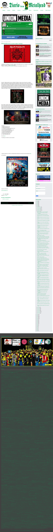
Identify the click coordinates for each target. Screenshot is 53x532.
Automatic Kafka (32, 383)
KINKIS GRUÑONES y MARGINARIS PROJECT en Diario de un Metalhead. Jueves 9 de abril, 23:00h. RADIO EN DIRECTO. (45, 54)
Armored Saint (47, 381)
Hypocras (46, 436)
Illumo (12, 437)
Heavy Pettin (41, 433)
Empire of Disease (33, 415)
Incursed (41, 438)
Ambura (23, 377)
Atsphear (3, 383)
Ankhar (24, 379)
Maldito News (23, 456)
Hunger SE (26, 436)
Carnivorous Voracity (50, 395)
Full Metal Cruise (28, 425)
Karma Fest (15, 444)
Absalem (5, 373)
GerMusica (3, 427)
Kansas (12, 444)
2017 (37, 317)
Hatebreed (28, 432)
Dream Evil (38, 411)
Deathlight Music (42, 405)
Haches (37, 430)
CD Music (25, 396)
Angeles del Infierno (37, 378)
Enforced (23, 416)
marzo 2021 (38, 311)
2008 (37, 326)
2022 (17, 371)
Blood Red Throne (10, 391)
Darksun (10, 404)
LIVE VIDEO (22, 453)
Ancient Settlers (12, 378)
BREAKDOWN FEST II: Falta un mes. (43, 49)
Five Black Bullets (50, 422)
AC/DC (20, 373)
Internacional (36, 10)
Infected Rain (2, 439)
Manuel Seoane (35, 457)
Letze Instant (28, 451)
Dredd (47, 411)
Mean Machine (26, 459)
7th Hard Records (22, 372)
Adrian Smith (48, 374)
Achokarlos (33, 373)
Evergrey (18, 419)
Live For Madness (9, 453)
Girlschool (46, 427)
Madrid (23, 455)
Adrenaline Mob (34, 374)
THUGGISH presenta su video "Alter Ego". (42, 249)
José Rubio (11, 443)
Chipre (26, 398)
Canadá (21, 395)
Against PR (40, 375)
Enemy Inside (19, 416)
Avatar (6, 384)
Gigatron (30, 427)
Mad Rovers (7, 455)
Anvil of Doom (10, 380)
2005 (25, 370)
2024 (22, 371)
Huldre (6, 436)
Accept (23, 373)
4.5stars (4, 372)
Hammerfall (11, 431)
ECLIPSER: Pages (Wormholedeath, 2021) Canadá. (43, 236)
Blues (42, 391)
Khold (44, 444)
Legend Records (15, 450)
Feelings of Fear (32, 421)
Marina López (18, 458)
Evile (49, 419)
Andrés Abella (21, 378)
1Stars (17, 370)
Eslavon (51, 417)
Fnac (42, 423)
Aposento (40, 380)
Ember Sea (15, 415)
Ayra (30, 384)
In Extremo (2, 438)
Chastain (30, 397)
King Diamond (25, 445)
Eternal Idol (31, 418)
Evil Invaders (39, 419)
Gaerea (47, 425)
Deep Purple (11, 406)
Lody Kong (33, 453)
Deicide (34, 406)
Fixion (2, 423)
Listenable (38, 452)
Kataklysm (28, 444)
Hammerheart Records (17, 431)
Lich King (15, 452)
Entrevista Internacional (13, 417)
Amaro (14, 377)
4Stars (9, 372)
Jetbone (6, 442)
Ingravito (29, 439)
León (46, 450)
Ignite (7, 437)
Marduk (5, 458)
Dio (25, 409)
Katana (30, 444)
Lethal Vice (15, 451)
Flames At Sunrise (6, 423)
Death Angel (16, 405)
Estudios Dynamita (17, 418)
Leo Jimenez (42, 450)
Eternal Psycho (36, 418)
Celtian (28, 396)
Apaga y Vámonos (26, 380)
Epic (28, 417)
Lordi (42, 453)
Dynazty (41, 412)
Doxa (14, 411)
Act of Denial (49, 373)
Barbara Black (39, 385)
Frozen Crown (8, 425)
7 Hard (18, 372)
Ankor (30, 379)
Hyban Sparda (32, 436)
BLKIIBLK (45, 390)
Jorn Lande (49, 442)
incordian (38, 438)
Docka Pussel (19, 410)
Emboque (22, 415)
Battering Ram (35, 386)
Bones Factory (29, 392)
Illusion (14, 437)
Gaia (49, 425)
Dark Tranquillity (41, 403)
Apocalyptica (36, 380)
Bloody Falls (27, 391)
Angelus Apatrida (44, 378)
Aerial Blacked (14, 375)
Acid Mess (41, 373)
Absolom (15, 373)
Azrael (45, 384)
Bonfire (43, 392)
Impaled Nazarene (24, 437)
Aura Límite (21, 383)
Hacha (34, 430)
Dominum (36, 410)
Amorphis (4, 378)
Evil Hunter (31, 419)
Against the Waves (45, 375)
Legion (18, 450)
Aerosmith (18, 375)
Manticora (27, 457)
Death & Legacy (11, 405)
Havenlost (36, 432)
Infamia (51, 438)
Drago (26, 411)
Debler (51, 405)
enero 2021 (38, 313)
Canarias (25, 395)
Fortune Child (9, 424)
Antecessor (50, 379)
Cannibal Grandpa (44, 395)
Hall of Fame (50, 430)
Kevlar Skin (41, 444)
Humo (20, 436)
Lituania (49, 452)
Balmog (25, 385)
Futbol (40, 425)
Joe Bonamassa (14, 442)
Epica (31, 417)
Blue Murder (39, 391)
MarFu (8, 458)
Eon (21, 417)
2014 (37, 320)
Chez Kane (48, 397)
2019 (37, 315)
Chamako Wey (16, 397)
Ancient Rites (7, 378)
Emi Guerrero (28, 415)
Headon (46, 432)
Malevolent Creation (42, 456)
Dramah (35, 411)
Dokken (32, 410)
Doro (5, 411)
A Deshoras (33, 372)
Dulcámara (8, 412)
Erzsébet (38, 417)
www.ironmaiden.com (4, 190)
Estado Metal (5, 418)
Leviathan (35, 451)
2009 (37, 325)
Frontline (4, 425)
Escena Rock (41, 417)
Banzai (31, 385)
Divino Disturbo (8, 410)
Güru (16, 430)
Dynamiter (38, 412)
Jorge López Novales (37, 442)
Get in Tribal (11, 427)
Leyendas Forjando (7, 452)
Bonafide (18, 392)
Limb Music (27, 452)
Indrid (44, 438)
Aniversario (21, 379)
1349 (10, 370)
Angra (49, 378)
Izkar (21, 441)
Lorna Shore (49, 453)
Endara (7, 416)
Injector (32, 439)
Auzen (43, 383)
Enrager (33, 416)
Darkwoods (17, 404)
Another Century (47, 379)
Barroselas (14, 386)
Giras (41, 427)
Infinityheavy (22, 439)
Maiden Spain (2, 456)
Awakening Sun (24, 384)
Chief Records (6, 398)
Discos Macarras (42, 409)
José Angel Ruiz (6, 443)
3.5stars (42, 371)
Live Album (3, 453)
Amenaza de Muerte (30, 377)
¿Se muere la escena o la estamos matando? (44, 114)
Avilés (18, 384)
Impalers (30, 437)
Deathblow (35, 405)
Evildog (46, 419)
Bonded (21, 392)
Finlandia (19, 422)
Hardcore (50, 431)
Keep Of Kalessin (37, 444)
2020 (37, 314)
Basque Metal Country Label (24, 386)
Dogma (30, 410)
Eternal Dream (23, 418)
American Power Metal (39, 377)
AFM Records (23, 375)
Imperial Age (33, 437)
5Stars (15, 372)
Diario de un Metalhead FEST (32, 408)
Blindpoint (35, 390)
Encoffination (51, 415)
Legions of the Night (29, 450)
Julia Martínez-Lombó (38, 443)
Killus (11, 445)
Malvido (52, 456)
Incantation (32, 438)
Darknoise (2, 404)
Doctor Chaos (23, 410)
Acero (30, 373)
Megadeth (37, 459)
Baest (8, 385)
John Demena (28, 442)
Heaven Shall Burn (14, 433)
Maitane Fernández (7, 456)
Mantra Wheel (30, 457)
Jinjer (8, 442)
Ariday (36, 381)
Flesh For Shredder (17, 423)
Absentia (11, 373)
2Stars (38, 371)
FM (40, 423)
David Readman (24, 404)
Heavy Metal (26, 433)
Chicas (2, 398)
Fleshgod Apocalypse (22, 423)
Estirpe (13, 418)
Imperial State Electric (38, 437)
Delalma (40, 406)
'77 (1, 370)
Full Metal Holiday (33, 425)
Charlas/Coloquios (25, 397)
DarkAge (45, 403)
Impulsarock (47, 437)
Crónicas (19, 10)
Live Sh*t (18, 453)
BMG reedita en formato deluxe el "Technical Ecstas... (43, 237)
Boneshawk (39, 392)
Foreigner (5, 424)
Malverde (49, 456)
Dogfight (27, 410)
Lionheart (36, 452)
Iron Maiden (5, 195)
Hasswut (14, 432)
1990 (14, 370)
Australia (24, 383)
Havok (39, 432)
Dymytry (35, 412)
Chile (18, 398)
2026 (28, 371)
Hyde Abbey (42, 436)
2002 (37, 329)
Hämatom (2, 431)
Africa (26, 375)
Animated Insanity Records (16, 379)
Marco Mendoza (43, 457)
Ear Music (47, 412)
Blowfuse (36, 391)
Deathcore (38, 405)
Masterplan (4, 459)
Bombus (11, 392)
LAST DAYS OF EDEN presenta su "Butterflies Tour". (43, 286)
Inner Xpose (38, 439)
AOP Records (15, 380)
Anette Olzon (25, 378)
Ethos (40, 418)
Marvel (31, 458)
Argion (31, 381)
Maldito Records (28, 456)
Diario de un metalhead (23, 408)
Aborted (2, 373)
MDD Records (22, 459)
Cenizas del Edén (40, 396)
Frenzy (45, 424)
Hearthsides (4, 433)
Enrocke (36, 416)
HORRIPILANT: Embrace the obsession (41, 293)
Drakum (33, 411)
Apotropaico (43, 380)
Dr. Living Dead (18, 411)
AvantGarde (2, 384)
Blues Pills (45, 391)
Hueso (2, 436)
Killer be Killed (8, 445)
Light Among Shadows (22, 452)
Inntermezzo (41, 439)
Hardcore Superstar (3, 432)
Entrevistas (25, 10)
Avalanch (46, 383)
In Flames (6, 438)
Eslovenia (2, 418)
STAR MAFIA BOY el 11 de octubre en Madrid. (42, 265)
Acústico (11, 374)
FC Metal (11, 421)
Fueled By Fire (23, 425)
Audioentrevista (12, 383)
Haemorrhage (40, 430)
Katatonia (33, 444)
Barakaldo (35, 385)
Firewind (34, 422)
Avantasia (50, 383)
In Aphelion (51, 437)
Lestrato (11, 451)
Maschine (38, 458)
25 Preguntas (31, 371)
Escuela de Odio (46, 417)
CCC (22, 396)
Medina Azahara (31, 459)
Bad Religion (5, 385)
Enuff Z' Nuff (18, 417)
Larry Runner (32, 448)
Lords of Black (45, 453)
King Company (21, 445)
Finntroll (23, 422)
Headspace (49, 432)
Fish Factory (44, 422)
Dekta (37, 406)
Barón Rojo (9, 386)
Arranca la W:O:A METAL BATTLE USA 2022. (42, 214)
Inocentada (45, 439)
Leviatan (32, 451)
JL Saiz (11, 442)
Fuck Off (20, 425)
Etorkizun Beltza (46, 418)
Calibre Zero (9, 395)
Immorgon (17, 437)
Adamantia (22, 374)
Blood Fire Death (3, 391)
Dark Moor (31, 403)
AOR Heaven (21, 380)
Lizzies (26, 453)
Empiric (38, 415)
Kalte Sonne (47, 443)
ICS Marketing (3, 437)
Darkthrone (13, 404)
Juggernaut (33, 443)
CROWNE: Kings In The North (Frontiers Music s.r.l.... (43, 274)
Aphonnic (32, 380)
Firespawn (31, 422)
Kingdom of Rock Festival (31, 445)
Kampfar (5, 444)
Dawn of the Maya (35, 404)
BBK (47, 386)
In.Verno (29, 438)
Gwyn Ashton (26, 430)
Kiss (42, 445)
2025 (25, 371)
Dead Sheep (3, 405)
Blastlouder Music (17, 390)
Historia (8, 10)
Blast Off (5, 390)
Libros (11, 452)
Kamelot (2, 444)
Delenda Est (46, 406)
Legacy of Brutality (49, 449)
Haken (47, 430)
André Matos (16, 378)
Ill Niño (9, 437)
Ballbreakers (21, 385)
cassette (12, 396)
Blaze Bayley (22, 390)
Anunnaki (5, 380)
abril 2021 (38, 310)
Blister (42, 390)
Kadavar (44, 443)
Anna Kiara (33, 379)
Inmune (35, 439)
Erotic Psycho (34, 417)
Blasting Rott (12, 390)
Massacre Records (44, 458)
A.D (40, 372)
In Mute (10, 438)
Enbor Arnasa (47, 415)
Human (9, 436)
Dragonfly (29, 411)
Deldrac (43, 406)
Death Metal (29, 405)
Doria (51, 410)
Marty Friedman (27, 458)
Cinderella (40, 398)
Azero (37, 384)
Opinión (13, 10)
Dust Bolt (32, 412)
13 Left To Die (7, 370)
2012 (37, 322)
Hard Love (38, 431)
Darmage (20, 404)
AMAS (17, 377)
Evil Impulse (35, 419)
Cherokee (37, 397)
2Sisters (35, 371)
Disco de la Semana (32, 409)
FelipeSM (36, 421)
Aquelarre (46, 380)
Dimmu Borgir (13, 409)
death (7, 405)
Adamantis (25, 374)
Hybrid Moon (36, 436)
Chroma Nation (30, 398)
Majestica (13, 456)
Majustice (16, 456)
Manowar (20, 457)
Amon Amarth (48, 377)
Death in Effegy (24, 405)
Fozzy (17, 424)
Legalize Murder (10, 450)
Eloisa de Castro (4, 415)
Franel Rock (27, 424)
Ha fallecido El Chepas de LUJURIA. (43, 118)
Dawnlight (39, 404)
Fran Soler (20, 424)
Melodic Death (48, 459)
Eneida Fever (15, 416)
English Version (30, 416)
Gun (4, 430)
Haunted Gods (32, 432)
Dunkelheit (16, 412)
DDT (44, 404)
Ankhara (27, 379)
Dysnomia (44, 412)
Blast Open (8, 390)
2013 (37, 321)
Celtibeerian (32, 396)
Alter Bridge (5, 377)
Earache (51, 412)
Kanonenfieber (8, 444)
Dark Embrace (19, 403)
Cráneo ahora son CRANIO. (40, 250)
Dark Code (2, 403)
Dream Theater (43, 411)
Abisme (51, 372)
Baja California (13, 385)
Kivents (8, 446)
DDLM (42, 404)
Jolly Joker (31, 442)
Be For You (50, 386)
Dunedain (12, 412)
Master (49, 458)
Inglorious (26, 439)
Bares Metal (5, 386)
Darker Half (48, 403)
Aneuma (28, 378)
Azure (48, 384)
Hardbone (47, 431)
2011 (37, 323)
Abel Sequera (43, 372)
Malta (46, 456)
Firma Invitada (39, 422)
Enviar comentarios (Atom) (19, 205)
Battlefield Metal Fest (44, 386)
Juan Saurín (16, 443)
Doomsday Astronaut (47, 410)
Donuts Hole (39, 410)
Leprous (9, 451)
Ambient (20, 377)
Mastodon (8, 459)
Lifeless (18, 452)
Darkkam (51, 403)
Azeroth (40, 384)
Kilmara (14, 445)
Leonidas (49, 450)
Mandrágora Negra (9, 457)
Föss (14, 424)
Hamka (5, 431)
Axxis (27, 384)
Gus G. (20, 430)
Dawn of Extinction (29, 404)
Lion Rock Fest (31, 452)
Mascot (40, 458)
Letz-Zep (25, 451)
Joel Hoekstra (24, 442)
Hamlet (8, 431)
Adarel (28, 374)
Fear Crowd (15, 421)
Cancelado (28, 395)
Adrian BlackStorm (43, 374)
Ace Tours (27, 373)
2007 (37, 327)
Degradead (31, 406)
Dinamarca (17, 409)
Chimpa (21, 398)
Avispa (21, 384)
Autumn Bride (37, 383)
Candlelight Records (33, 395)
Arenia (24, 381)
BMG (47, 391)
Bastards (29, 386)
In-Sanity (27, 438)
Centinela (44, 396)
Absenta (8, 373)
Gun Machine (7, 430)
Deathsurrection (47, 405)
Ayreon (32, 384)
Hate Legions (24, 432)
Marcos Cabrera (48, 457)
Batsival (32, 386)
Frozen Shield (12, 425)
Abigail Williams (48, 372)
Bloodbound (14, 391)
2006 (37, 328)
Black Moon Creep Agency (10, 389)
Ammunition (44, 377)
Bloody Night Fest (32, 391)
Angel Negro (32, 378)
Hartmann (11, 432)
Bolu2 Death (3, 392)
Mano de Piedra (16, 457)
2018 (37, 316)
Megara (41, 459)
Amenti (35, 377)
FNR (45, 423)
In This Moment (14, 438)
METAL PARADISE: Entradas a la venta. (41, 254)
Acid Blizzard (37, 373)
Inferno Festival (10, 439)
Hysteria (49, 436)
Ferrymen (46, 421)
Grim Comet (11, 429)
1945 (12, 370)
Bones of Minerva (35, 392)
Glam (49, 427)
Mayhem (15, 459)
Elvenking (8, 415)
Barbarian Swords (44, 385)
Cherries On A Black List (43, 397)
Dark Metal (28, 403)
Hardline (8, 432)
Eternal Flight (27, 418)
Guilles (2, 430)
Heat (7, 433)
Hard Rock (41, 431)
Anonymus (43, 379)
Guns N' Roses (13, 430)
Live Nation (13, 453)
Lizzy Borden (29, 453)
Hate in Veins (20, 432)
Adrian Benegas (38, 374)
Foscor (12, 424)
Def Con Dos (19, 406)
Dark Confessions (7, 403)
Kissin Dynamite (46, 445)
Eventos (41, 10)
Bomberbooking (8, 392)
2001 (37, 330)
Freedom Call (40, 424)
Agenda (3, 10)
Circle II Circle (46, 398)
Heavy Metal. (37, 433)
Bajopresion (17, 385)
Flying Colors (37, 423)
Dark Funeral (24, 403)
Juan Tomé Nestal (21, 443)
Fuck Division (16, 425)
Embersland (18, 415)
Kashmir (25, 444)
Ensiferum (39, 416)
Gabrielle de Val (44, 425)
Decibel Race (6, 406)
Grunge (40, 429)
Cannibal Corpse (39, 395)
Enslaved (42, 416)
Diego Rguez (7, 409)
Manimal (12, 457)
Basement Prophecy (18, 386)
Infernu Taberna (14, 439)
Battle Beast (39, 386)
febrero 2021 (38, 312)
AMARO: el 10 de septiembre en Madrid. (41, 230)
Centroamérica (48, 396)
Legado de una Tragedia (4, 450)
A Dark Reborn (28, 372)
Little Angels (45, 452)
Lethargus (19, 451)
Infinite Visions (18, 439)
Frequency (48, 424)
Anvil (7, 380)
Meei (34, 459)
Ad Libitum (14, 374)
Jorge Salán (45, 442)
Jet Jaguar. (2, 442)
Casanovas (7, 396)
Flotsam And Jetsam (32, 423)
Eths (42, 418)
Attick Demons (6, 383)
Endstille (13, 416)
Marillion (11, 458)
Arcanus (49, 380)
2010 (37, 324)
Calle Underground (14, 395)
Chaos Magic (20, 397)
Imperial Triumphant (43, 437)
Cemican (36, 396)
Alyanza (11, 377)
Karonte (19, 444)
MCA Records (18, 459)
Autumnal (41, 383)
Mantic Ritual (24, 457)
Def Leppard (23, 406)
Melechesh (44, 459)
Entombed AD (45, 416)
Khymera (48, 444)
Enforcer (26, 416)
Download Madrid (10, 411)
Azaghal (35, 384)
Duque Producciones (25, 412)
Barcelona (48, 385)
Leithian (34, 450)
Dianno (13, 408)
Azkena (42, 384)
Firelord (28, 422)
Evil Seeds (43, 419)
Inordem (49, 439)
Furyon (37, 425)
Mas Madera (34, 458)
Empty (40, 415)
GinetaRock (33, 427)
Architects (9, 381)
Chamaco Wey (11, 397)
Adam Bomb (18, 374)
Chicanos (51, 397)
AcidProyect (45, 373)
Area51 (18, 381)
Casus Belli (15, 396)
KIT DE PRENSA (50, 445)
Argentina (28, 381)
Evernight (21, 419)
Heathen (10, 433)
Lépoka (5, 451)
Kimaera (17, 445)
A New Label (37, 372)
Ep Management (25, 417)
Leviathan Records (39, 451)
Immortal (20, 437)
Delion (49, 406)
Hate (16, 432)
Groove (25, 429)
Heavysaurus (45, 433)
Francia (23, 424)
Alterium (8, 377)
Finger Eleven (15, 422)
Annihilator (37, 379)
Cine (43, 398)
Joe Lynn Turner (19, 442)
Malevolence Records (36, 456)
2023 (19, 371)
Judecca (30, 443)
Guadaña (50, 429)
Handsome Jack (23, 431)
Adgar (30, 374)
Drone (49, 411)
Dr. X (24, 411)
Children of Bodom (14, 398)
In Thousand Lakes (19, 438)
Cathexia (19, 396)
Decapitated (2, 406)
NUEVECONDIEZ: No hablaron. (41, 235)
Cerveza (6, 397)
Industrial (47, 438)
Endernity (10, 416)
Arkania (41, 381)
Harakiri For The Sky (32, 431)
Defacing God (27, 406)
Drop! (51, 411)
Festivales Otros (5, 422)
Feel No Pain (23, 421)
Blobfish (48, 390)
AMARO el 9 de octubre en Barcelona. (41, 294)
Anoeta (40, 379)
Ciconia (37, 398)
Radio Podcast (48, 10)
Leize (36, 450)
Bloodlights (18, 391)
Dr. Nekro (22, 411)
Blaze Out (27, 390)
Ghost (18, 427)
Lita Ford (42, 452)
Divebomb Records (3, 410)
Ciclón (34, 398)
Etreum (49, 418)
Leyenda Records (47, 451)
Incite (35, 438)
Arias (34, 381)
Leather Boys (31, 449)
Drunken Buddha (3, 412)
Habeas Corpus (30, 430)
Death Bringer (20, 405)
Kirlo (40, 445)
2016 (37, 318)
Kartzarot (22, 444)
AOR (18, 380)
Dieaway (3, 409)
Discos (30, 10)
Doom (42, 410)
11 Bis (4, 370)
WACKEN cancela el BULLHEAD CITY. (41, 240)
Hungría (29, 436)
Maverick (12, 459)
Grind (18, 429)
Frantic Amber (32, 424)
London (39, 453)
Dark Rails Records (36, 403)
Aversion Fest (14, 384)
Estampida (9, 418)
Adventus (6, 375)
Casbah (10, 396)
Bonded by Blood (24, 392)
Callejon (18, 395)
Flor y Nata (27, 423)
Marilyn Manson (14, 458)
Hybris (39, 436)
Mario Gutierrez (22, 458)
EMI (24, 415)
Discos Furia (37, 409)
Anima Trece (5, 379)
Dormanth (2, 411)
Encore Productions (3, 416)
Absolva (18, 373)
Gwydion (23, 430)
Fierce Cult (11, 422)
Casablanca (2, 396)
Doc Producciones (13, 410)
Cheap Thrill (33, 397)
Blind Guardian (31, 390)
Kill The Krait (3, 445)
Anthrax (2, 380)
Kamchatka (51, 443)
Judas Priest (26, 443)
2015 (37, 319)
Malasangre (19, 456)
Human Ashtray (13, 436)
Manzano (39, 457)
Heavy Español (19, 433)
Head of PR (42, 432)
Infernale (6, 439)
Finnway (25, 422)
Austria (27, 383)
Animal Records (10, 379)
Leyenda (43, 451)
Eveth (24, 419)
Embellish (11, 415)
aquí (30, 153)
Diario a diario (17, 408)
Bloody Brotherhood (22, 391)
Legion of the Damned (23, 450)
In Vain (23, 438)
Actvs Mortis (6, 374)
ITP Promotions (6, 441)
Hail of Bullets (44, 430)
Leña (38, 450)
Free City (36, 424)
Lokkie (36, 453)
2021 (14, 371)
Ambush (26, 377)
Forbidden (2, 424)
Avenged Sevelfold (9, 384)
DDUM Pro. (47, 404)
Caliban (6, 395)
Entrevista (49, 416)
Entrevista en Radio (4, 417)
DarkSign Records (6, 404)
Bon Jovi (14, 392)
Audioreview (16, 383)
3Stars (47, 371)
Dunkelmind (19, 412)
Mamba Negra (4, 457)
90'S (25, 372)
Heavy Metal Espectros (33, 433)
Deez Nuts (15, 406)
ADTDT (3, 375)
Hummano (17, 436)
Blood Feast (51, 390)
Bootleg (46, 392)
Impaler (28, 437)
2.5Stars (20, 370)
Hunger (23, 436)
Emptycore (43, 415)
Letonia (22, 451)
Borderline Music (50, 392)
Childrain (10, 398)
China (24, 398)
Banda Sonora (28, 385)
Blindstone (39, 390)
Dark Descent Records (13, 403)
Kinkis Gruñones (37, 445)
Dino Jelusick (21, 409)
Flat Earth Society (11, 423)
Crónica (27, 401)
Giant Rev (24, 427)
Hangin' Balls (27, 431)
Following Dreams (49, 423)
